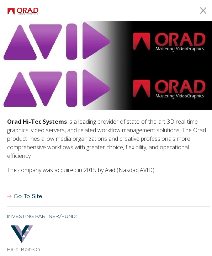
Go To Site (24, 196)
